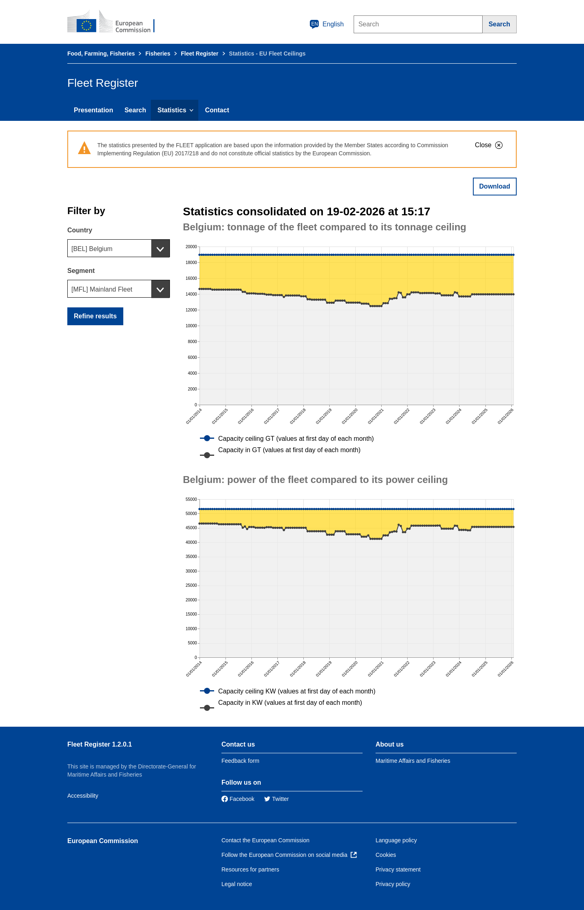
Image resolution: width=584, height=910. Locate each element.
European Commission (102, 840)
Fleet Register (200, 53)
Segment (81, 270)
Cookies (386, 855)
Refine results (95, 316)
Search (135, 110)
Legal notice (236, 884)
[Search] (500, 24)
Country (79, 230)
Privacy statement (398, 869)
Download (494, 186)
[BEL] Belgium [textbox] (91, 248)
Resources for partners (250, 869)
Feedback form (240, 761)
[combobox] (119, 248)
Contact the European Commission (265, 840)
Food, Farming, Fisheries (101, 53)
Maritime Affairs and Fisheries (413, 761)
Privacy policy (393, 884)
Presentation (93, 110)
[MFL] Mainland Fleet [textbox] (101, 289)
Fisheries (157, 53)
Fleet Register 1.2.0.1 (99, 744)
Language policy (396, 840)
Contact (217, 110)
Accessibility (82, 795)
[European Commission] (116, 22)
